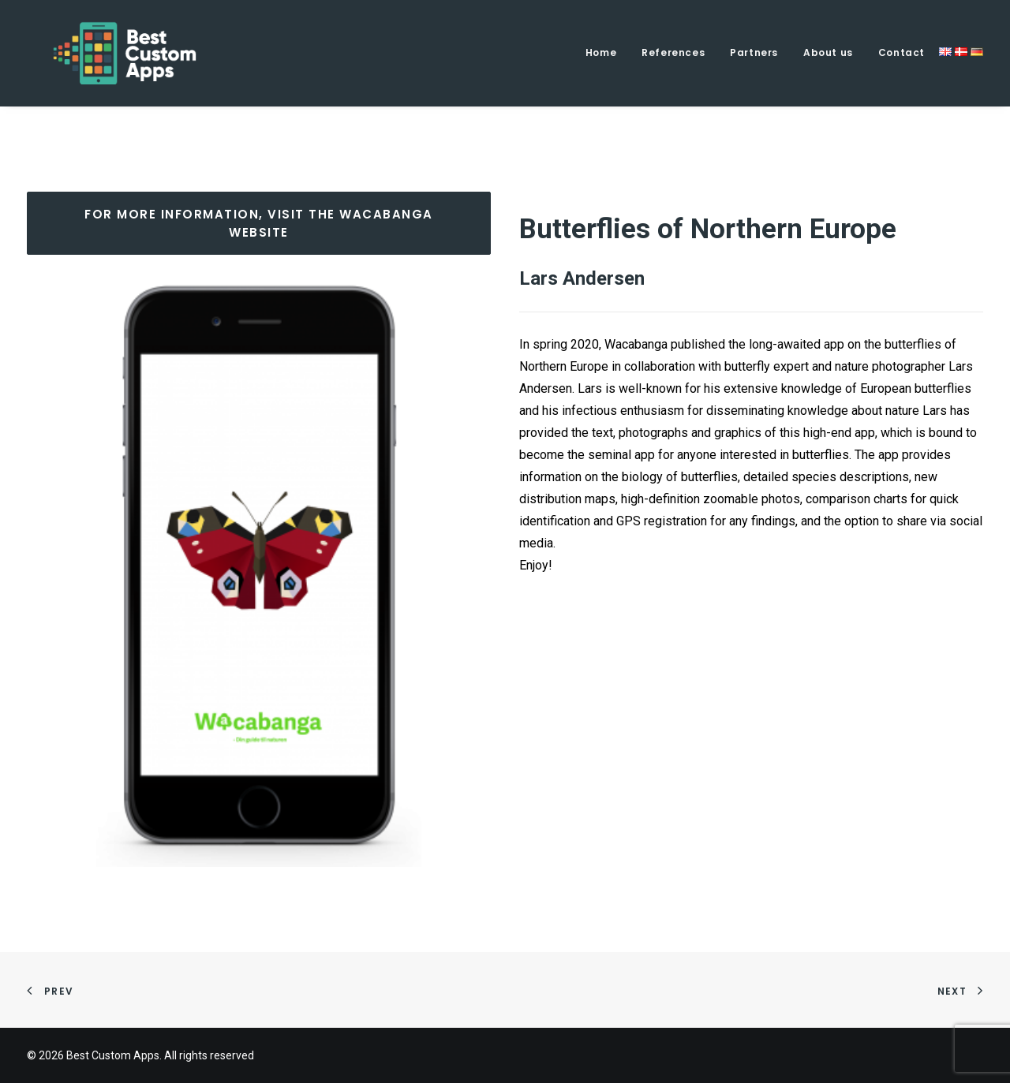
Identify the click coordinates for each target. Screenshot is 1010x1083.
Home (600, 52)
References (673, 52)
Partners (754, 52)
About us (828, 52)
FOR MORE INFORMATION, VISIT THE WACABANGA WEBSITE (260, 223)
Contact (901, 52)
